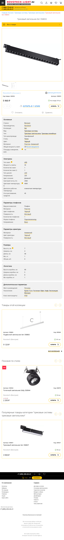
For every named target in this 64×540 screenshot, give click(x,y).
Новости (36, 499)
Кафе (47, 291)
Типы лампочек (38, 503)
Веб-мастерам (38, 494)
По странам (5, 490)
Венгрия (16, 93)
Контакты (4, 486)
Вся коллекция (55, 351)
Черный (27, 141)
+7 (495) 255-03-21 (7, 9)
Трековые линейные (49, 133)
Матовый (27, 214)
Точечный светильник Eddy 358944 (16, 390)
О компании (7, 483)
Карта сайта (5, 498)
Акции (3, 496)
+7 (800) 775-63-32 (7, 7)
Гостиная (36, 291)
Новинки (4, 494)
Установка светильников (40, 488)
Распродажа (5, 492)
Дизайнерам (37, 496)
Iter (25, 128)
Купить (55, 106)
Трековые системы (21, 13)
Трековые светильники (36, 13)
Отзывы (36, 498)
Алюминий (35, 144)
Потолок (27, 288)
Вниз (26, 222)
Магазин (27, 293)
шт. (25, 478)
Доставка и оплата (39, 486)
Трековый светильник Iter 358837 (16, 445)
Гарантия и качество (39, 490)
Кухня (26, 291)
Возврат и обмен (38, 492)
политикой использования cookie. (32, 527)
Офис (42, 291)
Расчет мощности (32, 147)
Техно (26, 139)
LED (25, 162)
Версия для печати (53, 93)
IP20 (25, 296)
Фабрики (4, 488)
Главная (4, 13)
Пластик (27, 144)
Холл (31, 291)
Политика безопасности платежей (32, 515)
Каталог (11, 13)
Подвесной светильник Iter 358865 (16, 335)
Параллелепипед (30, 219)
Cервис (36, 483)
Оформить (37, 478)
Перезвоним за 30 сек (20, 9)
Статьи (36, 501)
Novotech (7, 93)
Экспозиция (53, 291)
